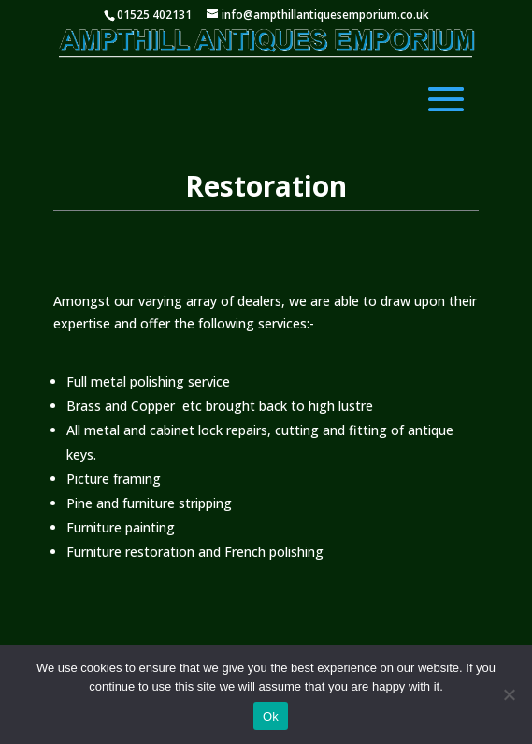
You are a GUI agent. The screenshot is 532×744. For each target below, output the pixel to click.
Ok (271, 716)
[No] (508, 694)
